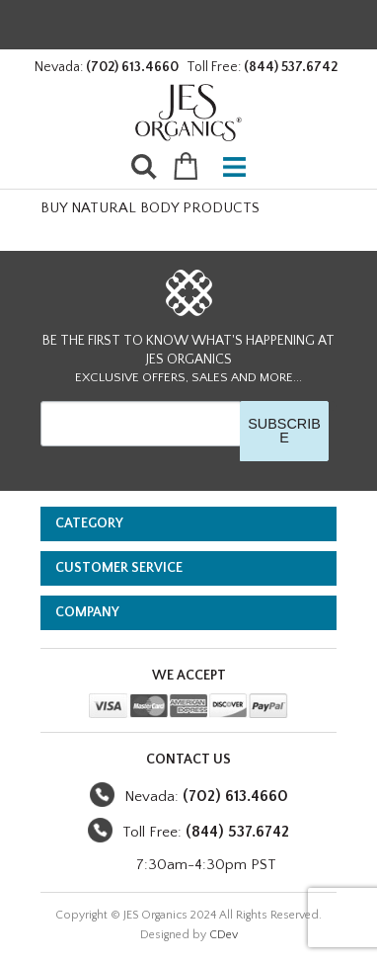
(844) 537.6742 (291, 67)
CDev (223, 934)
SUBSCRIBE (284, 430)
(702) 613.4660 (132, 67)
